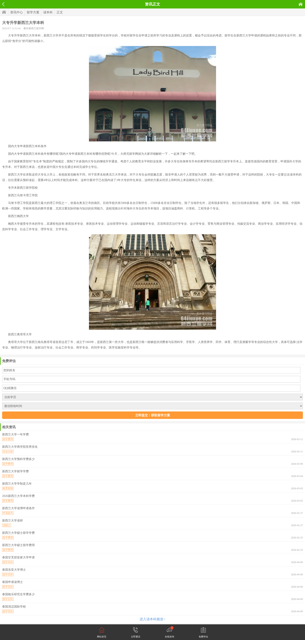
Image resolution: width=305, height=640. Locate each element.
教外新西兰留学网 (34, 28)
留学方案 (33, 12)
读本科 (48, 12)
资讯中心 (16, 12)
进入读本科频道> (152, 619)
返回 (3, 4)
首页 (300, 4)
